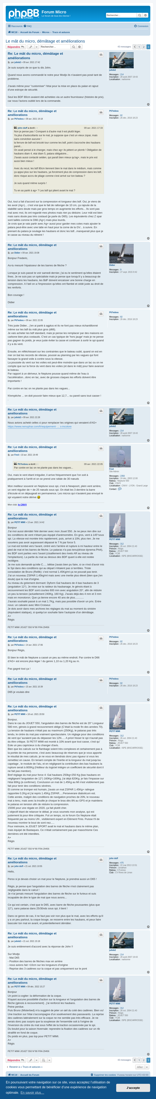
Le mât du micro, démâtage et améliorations (45, 41)
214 (122, 74)
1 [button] (139, 47)
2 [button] (143, 47)
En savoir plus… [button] (32, 1092)
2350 (122, 476)
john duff (22, 128)
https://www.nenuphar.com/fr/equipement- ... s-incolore (40, 426)
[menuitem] (27, 26)
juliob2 (112, 70)
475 (122, 863)
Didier (112, 265)
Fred (111, 469)
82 (121, 115)
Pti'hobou (114, 111)
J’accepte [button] (133, 1087)
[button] (135, 46)
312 (122, 544)
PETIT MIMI (114, 539)
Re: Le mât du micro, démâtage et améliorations (35, 56)
